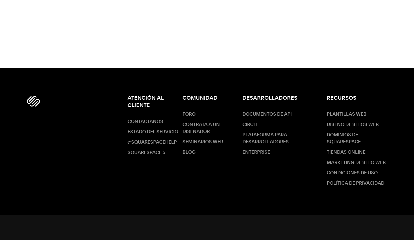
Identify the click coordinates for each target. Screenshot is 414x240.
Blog (189, 152)
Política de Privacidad (355, 183)
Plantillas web (346, 114)
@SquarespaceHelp (152, 142)
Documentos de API (267, 114)
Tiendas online (346, 152)
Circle (250, 124)
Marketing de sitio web (356, 162)
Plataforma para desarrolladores (265, 138)
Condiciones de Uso (352, 173)
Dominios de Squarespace (344, 138)
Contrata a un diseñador (201, 128)
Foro (189, 114)
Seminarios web (203, 142)
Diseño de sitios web (353, 124)
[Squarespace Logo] (33, 101)
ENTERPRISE (256, 152)
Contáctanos (145, 121)
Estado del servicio (153, 132)
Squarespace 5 (146, 152)
